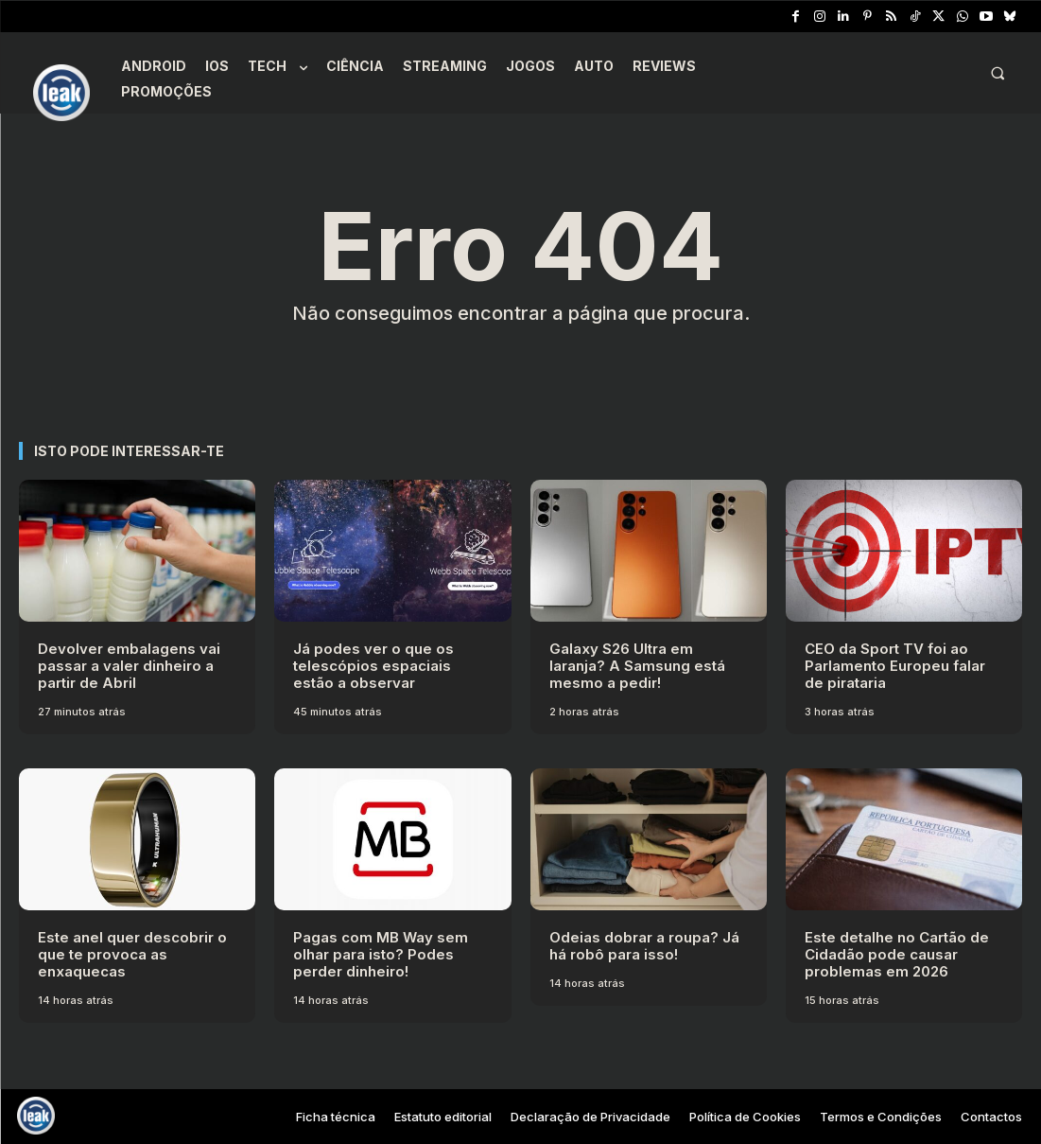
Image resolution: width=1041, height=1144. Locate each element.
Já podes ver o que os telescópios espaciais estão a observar (373, 666)
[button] (998, 73)
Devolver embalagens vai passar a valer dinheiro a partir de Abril (129, 666)
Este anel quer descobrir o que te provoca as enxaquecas (132, 954)
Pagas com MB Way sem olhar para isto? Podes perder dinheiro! (380, 954)
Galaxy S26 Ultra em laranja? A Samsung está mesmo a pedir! (637, 666)
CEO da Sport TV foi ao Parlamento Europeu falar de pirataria (895, 666)
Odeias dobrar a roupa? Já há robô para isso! (644, 945)
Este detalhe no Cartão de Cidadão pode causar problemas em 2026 (897, 954)
